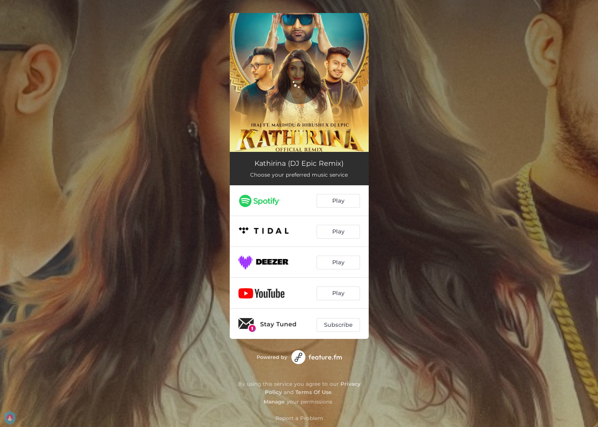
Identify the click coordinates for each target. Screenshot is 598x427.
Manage (274, 401)
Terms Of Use (313, 392)
